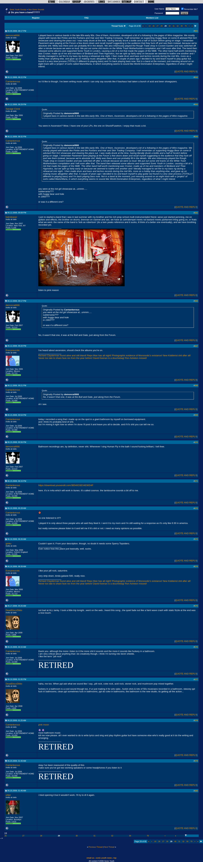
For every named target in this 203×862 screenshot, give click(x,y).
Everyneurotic (13, 350)
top (114, 858)
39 (182, 26)
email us (90, 858)
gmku (8, 543)
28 (162, 26)
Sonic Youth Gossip (18, 9)
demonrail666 (13, 35)
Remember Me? (189, 9)
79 (186, 26)
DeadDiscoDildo (14, 610)
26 (153, 26)
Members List (152, 18)
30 (169, 26)
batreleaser (11, 217)
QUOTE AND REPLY (186, 71)
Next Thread (109, 847)
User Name (159, 9)
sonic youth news (104, 858)
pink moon (43, 724)
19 (149, 26)
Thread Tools (117, 26)
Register (36, 18)
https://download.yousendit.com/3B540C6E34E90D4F (65, 485)
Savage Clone (13, 109)
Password (159, 13)
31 (173, 26)
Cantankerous (13, 81)
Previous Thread (96, 847)
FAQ (87, 18)
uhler (8, 795)
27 (157, 26)
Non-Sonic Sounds (36, 9)
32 (178, 26)
